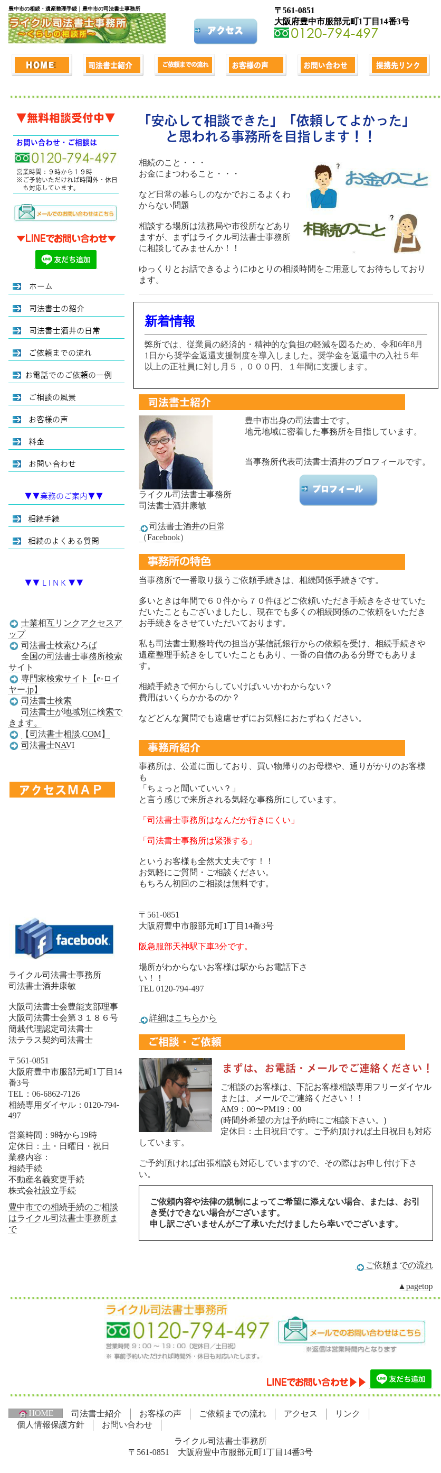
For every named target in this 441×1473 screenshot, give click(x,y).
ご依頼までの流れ (394, 1265)
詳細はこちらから (178, 1018)
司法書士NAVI (48, 744)
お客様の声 (160, 1413)
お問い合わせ (127, 1424)
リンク (347, 1413)
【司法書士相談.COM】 (65, 733)
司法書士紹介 (96, 1413)
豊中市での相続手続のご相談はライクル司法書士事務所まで (63, 1218)
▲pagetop (415, 1286)
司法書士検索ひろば (59, 645)
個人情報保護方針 (50, 1424)
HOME (35, 1413)
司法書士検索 (46, 700)
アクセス (301, 1413)
